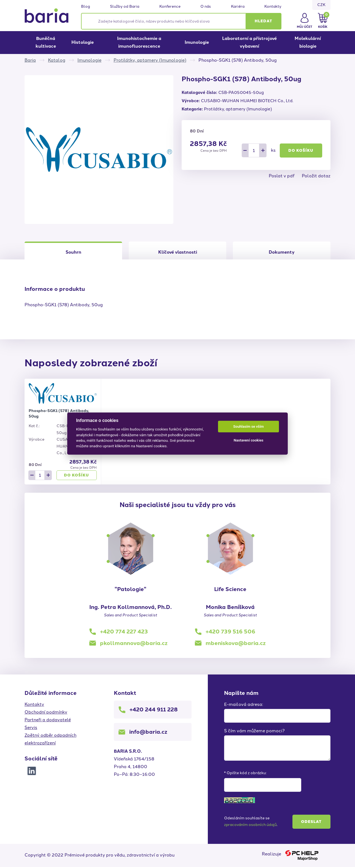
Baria (30, 60)
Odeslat (311, 821)
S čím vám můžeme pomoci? (254, 730)
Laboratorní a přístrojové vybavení (249, 42)
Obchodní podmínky (46, 712)
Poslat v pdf (282, 175)
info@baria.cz (148, 731)
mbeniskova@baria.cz (236, 643)
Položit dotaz (316, 175)
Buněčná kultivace (46, 42)
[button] (263, 21)
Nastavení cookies (248, 440)
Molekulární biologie (308, 42)
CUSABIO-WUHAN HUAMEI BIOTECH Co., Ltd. (247, 100)
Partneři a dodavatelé (48, 719)
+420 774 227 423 (124, 631)
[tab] (177, 250)
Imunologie (197, 42)
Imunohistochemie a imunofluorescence (139, 42)
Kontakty (272, 7)
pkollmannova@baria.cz (134, 643)
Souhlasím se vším (248, 426)
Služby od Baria (124, 7)
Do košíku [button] (300, 150)
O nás (205, 7)
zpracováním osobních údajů (250, 824)
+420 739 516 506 (230, 631)
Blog (85, 7)
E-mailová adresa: (243, 704)
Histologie (82, 42)
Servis (31, 727)
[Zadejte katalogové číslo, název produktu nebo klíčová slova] (181, 21)
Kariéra (237, 7)
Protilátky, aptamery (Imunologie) (150, 60)
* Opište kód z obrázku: (245, 773)
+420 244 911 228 (154, 709)
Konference (170, 7)
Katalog (56, 60)
